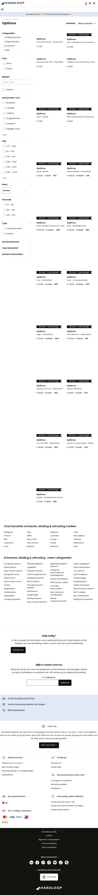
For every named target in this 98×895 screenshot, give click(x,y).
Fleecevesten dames (13, 571)
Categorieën (16, 33)
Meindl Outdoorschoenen (58, 600)
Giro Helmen (79, 571)
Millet (29, 536)
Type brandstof (16, 248)
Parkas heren (9, 578)
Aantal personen (16, 242)
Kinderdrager (32, 595)
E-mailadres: (49, 678)
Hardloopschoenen (35, 578)
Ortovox (7, 536)
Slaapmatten (9, 589)
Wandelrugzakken (35, 564)
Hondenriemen (80, 581)
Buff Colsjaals (79, 592)
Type (16, 223)
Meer (5, 135)
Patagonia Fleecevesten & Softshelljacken (57, 572)
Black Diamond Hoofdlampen (57, 593)
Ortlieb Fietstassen (82, 585)
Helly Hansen (33, 543)
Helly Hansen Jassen (59, 582)
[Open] (30, 82)
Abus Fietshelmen (81, 596)
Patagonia (8, 532)
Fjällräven (54, 532)
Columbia (54, 536)
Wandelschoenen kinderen (35, 586)
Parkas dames (10, 567)
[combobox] (17, 82)
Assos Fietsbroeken (82, 567)
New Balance (79, 536)
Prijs (16, 141)
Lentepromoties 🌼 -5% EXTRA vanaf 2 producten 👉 (49, 14)
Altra (29, 532)
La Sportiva (8, 543)
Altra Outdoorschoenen (84, 589)
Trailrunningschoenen (36, 574)
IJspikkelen (31, 567)
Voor (16, 58)
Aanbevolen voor (16, 98)
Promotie (16, 200)
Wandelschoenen (35, 571)
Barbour (30, 546)
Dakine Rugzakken (81, 564)
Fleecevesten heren (12, 581)
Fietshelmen (32, 591)
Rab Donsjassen (81, 574)
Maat (16, 184)
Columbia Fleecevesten (56, 587)
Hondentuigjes (80, 578)
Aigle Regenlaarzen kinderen (58, 565)
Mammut (54, 546)
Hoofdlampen (10, 592)
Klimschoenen (33, 581)
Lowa (6, 546)
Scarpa (53, 539)
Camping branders (12, 37)
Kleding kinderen (34, 598)
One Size (6, 190)
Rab (5, 539)
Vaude (53, 543)
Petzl (75, 546)
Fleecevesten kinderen (37, 602)
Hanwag (77, 539)
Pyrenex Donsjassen (59, 579)
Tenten (7, 585)
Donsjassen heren (12, 574)
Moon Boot (32, 539)
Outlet (7, 50)
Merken (8, 19)
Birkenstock (79, 543)
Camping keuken (11, 42)
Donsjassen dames (12, 564)
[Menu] (2, 9)
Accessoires (9, 46)
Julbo (76, 532)
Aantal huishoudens (16, 254)
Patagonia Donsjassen (83, 599)
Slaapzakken (9, 596)
